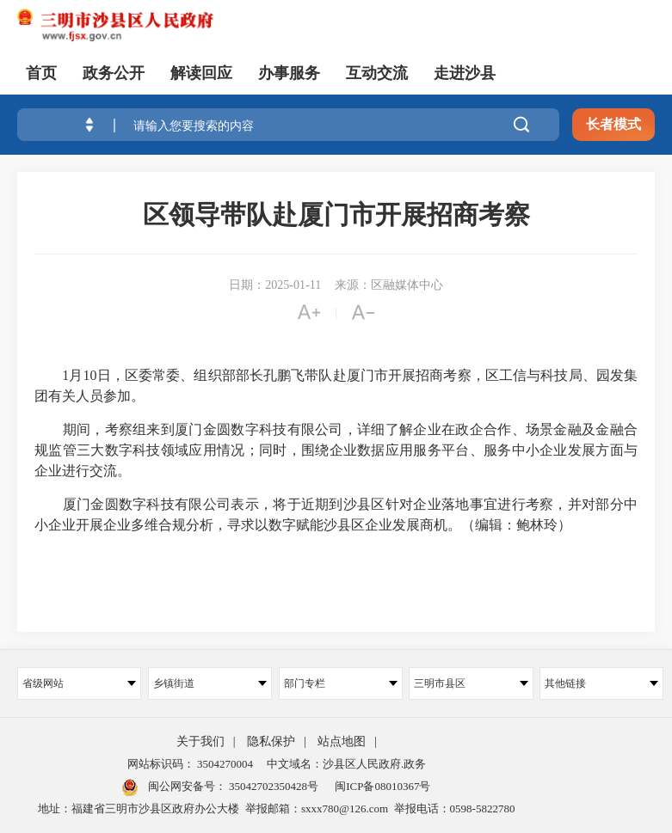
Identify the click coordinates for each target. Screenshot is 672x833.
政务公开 (114, 73)
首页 (41, 73)
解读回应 (201, 73)
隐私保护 (271, 741)
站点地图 (342, 741)
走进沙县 (465, 73)
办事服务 (289, 73)
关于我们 (200, 741)
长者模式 (613, 124)
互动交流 (377, 73)
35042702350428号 (272, 786)
